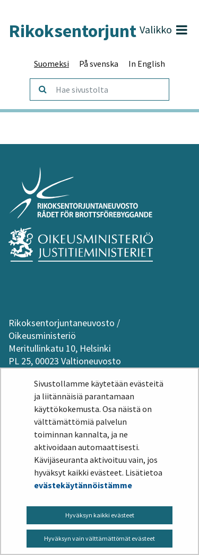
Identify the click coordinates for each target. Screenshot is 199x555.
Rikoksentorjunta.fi (83, 31)
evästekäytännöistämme (83, 485)
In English (146, 63)
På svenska (98, 63)
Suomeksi (51, 63)
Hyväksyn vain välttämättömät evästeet (99, 538)
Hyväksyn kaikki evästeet (99, 515)
